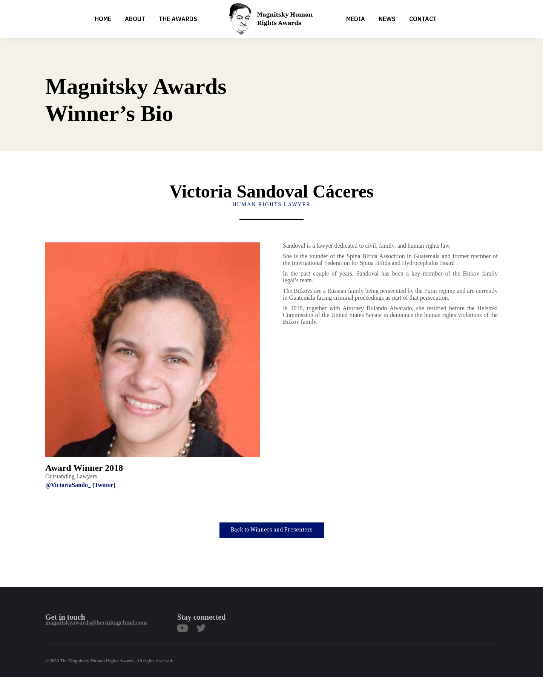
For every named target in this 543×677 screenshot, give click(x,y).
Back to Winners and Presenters (272, 529)
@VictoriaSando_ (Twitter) (80, 485)
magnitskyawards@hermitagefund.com (96, 622)
